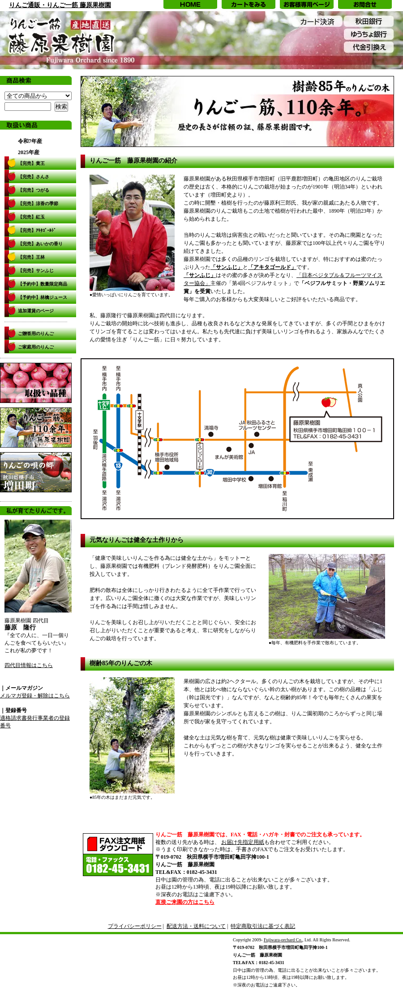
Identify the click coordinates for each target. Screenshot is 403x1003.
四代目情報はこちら (28, 665)
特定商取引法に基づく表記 (263, 926)
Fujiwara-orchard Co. (283, 939)
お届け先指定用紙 (242, 842)
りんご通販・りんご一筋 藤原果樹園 (60, 5)
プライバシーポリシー (135, 926)
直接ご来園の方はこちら (184, 902)
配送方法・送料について (196, 926)
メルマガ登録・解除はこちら (35, 695)
